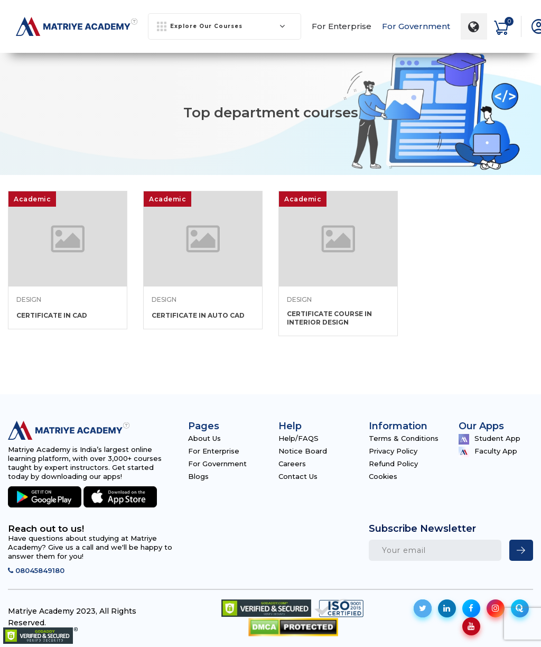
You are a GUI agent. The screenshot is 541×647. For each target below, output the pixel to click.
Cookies (383, 476)
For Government (416, 26)
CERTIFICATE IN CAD (51, 315)
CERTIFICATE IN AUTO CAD (198, 315)
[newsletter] (521, 550)
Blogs (198, 476)
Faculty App (488, 452)
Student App (489, 439)
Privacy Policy (393, 451)
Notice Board (302, 451)
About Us (204, 438)
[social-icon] (423, 608)
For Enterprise (341, 26)
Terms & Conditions (404, 438)
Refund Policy (393, 463)
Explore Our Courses (221, 26)
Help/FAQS (298, 438)
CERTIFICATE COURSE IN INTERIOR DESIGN (329, 318)
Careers (292, 463)
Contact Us (298, 476)
